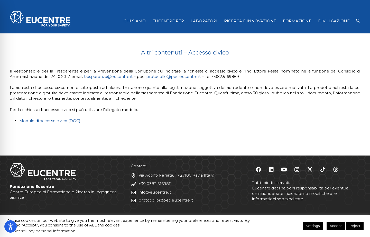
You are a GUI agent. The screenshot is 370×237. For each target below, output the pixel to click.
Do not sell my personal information (41, 231)
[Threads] (335, 169)
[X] (309, 169)
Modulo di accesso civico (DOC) (49, 120)
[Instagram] (297, 169)
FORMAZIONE (297, 21)
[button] (358, 20)
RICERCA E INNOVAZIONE (250, 21)
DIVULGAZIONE (334, 21)
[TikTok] (322, 169)
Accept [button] (336, 226)
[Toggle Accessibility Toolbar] (10, 226)
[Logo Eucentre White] (40, 18)
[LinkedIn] (271, 169)
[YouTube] (284, 169)
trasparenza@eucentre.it (108, 76)
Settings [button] (313, 226)
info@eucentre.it (154, 192)
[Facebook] (258, 169)
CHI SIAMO (135, 21)
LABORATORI (204, 21)
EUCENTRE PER (168, 21)
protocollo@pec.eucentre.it (173, 76)
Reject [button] (354, 226)
